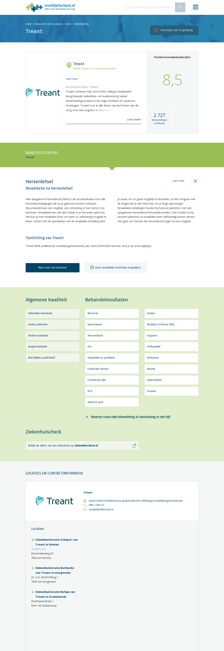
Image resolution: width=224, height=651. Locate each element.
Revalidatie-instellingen (48, 24)
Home (29, 24)
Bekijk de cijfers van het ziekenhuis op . (63, 445)
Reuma (151, 368)
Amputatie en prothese (101, 357)
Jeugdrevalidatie (37, 346)
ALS (89, 346)
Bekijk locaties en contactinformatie (94, 68)
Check (68, 24)
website (146, 246)
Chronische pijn (96, 380)
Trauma (151, 391)
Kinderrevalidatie (38, 335)
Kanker (151, 313)
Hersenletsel (95, 335)
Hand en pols (95, 402)
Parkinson (153, 357)
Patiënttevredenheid (40, 313)
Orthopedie (153, 346)
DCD (89, 391)
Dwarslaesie (94, 324)
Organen (152, 335)
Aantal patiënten (38, 324)
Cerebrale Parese (97, 368)
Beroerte (92, 313)
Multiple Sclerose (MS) (160, 324)
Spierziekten (154, 380)
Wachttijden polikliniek (41, 357)
